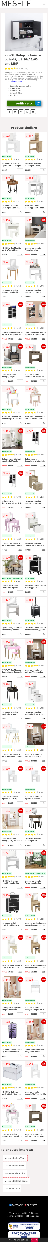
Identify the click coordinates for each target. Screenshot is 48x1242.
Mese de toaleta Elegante (17, 1181)
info (20, 170)
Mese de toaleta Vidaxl (15, 1158)
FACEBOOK (16, 1205)
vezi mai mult (16, 81)
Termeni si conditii (18, 1213)
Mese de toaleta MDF (15, 1165)
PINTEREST (30, 1205)
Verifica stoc (28, 103)
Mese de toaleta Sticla (15, 1173)
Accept (34, 1239)
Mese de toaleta (12, 1188)
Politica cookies (32, 1216)
